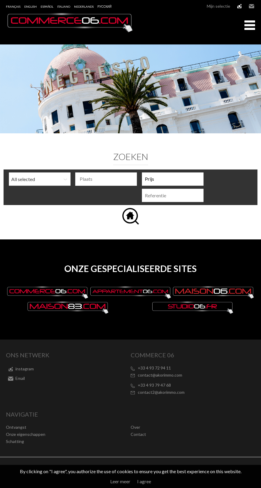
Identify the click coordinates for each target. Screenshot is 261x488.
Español (47, 6)
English (30, 6)
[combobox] (106, 179)
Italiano (63, 6)
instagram (239, 6)
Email (251, 6)
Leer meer (120, 481)
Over (135, 427)
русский (104, 6)
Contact (138, 434)
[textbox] (107, 179)
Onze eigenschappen (25, 434)
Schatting (15, 441)
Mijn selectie (218, 6)
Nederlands (84, 6)
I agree (144, 481)
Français (13, 6)
